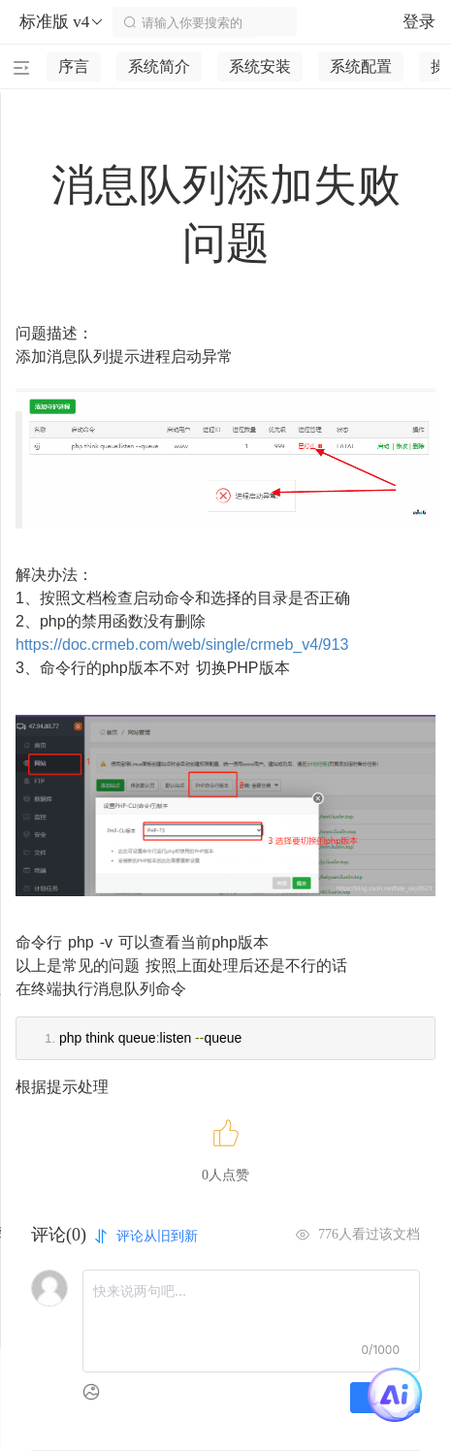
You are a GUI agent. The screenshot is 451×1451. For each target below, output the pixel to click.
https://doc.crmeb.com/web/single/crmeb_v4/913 (182, 644)
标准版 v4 (62, 22)
